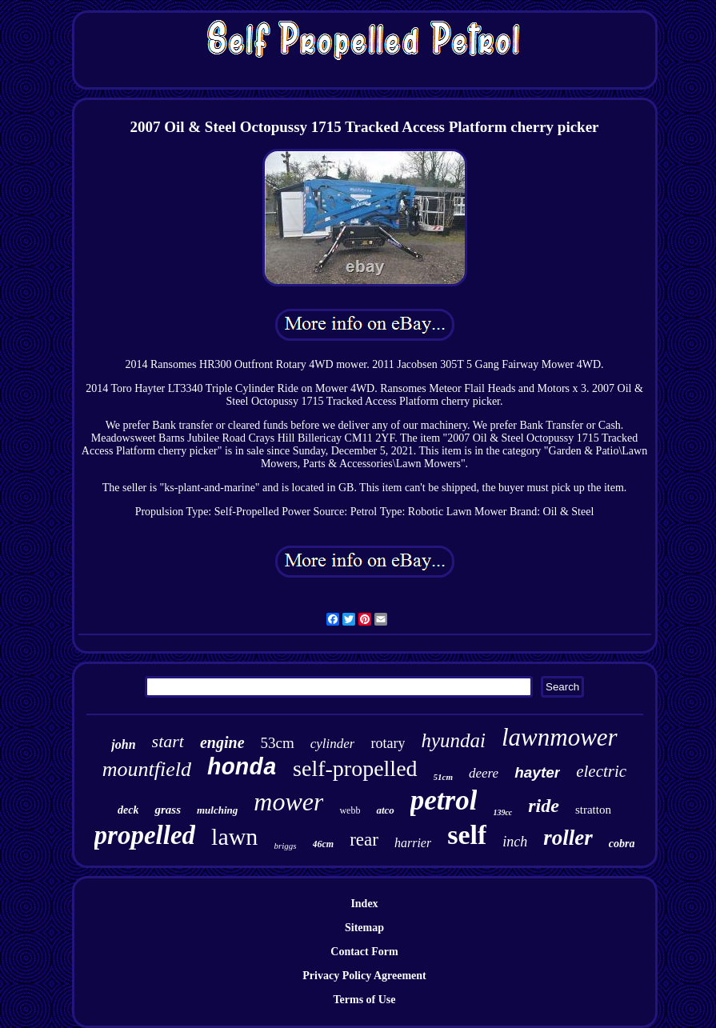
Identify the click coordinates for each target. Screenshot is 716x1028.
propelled (144, 835)
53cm (277, 742)
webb (349, 810)
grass (167, 809)
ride (543, 805)
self (466, 835)
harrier (412, 843)
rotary (387, 743)
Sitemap (364, 928)
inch (514, 842)
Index (364, 904)
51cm (443, 777)
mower (288, 801)
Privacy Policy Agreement (364, 976)
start (168, 741)
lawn (234, 836)
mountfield (146, 769)
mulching (217, 810)
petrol (444, 800)
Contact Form (364, 952)
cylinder (332, 743)
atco (385, 810)
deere (483, 773)
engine (222, 742)
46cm (323, 844)
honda (242, 768)
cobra (622, 844)
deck (128, 810)
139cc (502, 812)
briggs (285, 845)
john (123, 744)
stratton (593, 809)
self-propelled (355, 768)
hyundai (453, 740)
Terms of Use (364, 1000)
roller (568, 838)
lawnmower (560, 737)
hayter (537, 772)
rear (364, 840)
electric (601, 771)
